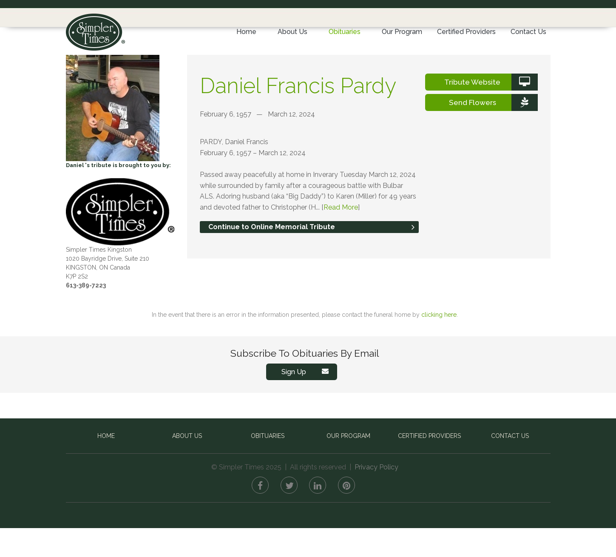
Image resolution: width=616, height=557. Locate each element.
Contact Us (528, 32)
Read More (341, 236)
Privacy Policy (376, 496)
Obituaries (345, 32)
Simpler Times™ (95, 29)
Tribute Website (490, 110)
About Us (292, 32)
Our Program (402, 32)
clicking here (439, 343)
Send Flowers (493, 131)
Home (246, 32)
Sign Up (307, 401)
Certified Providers (466, 32)
